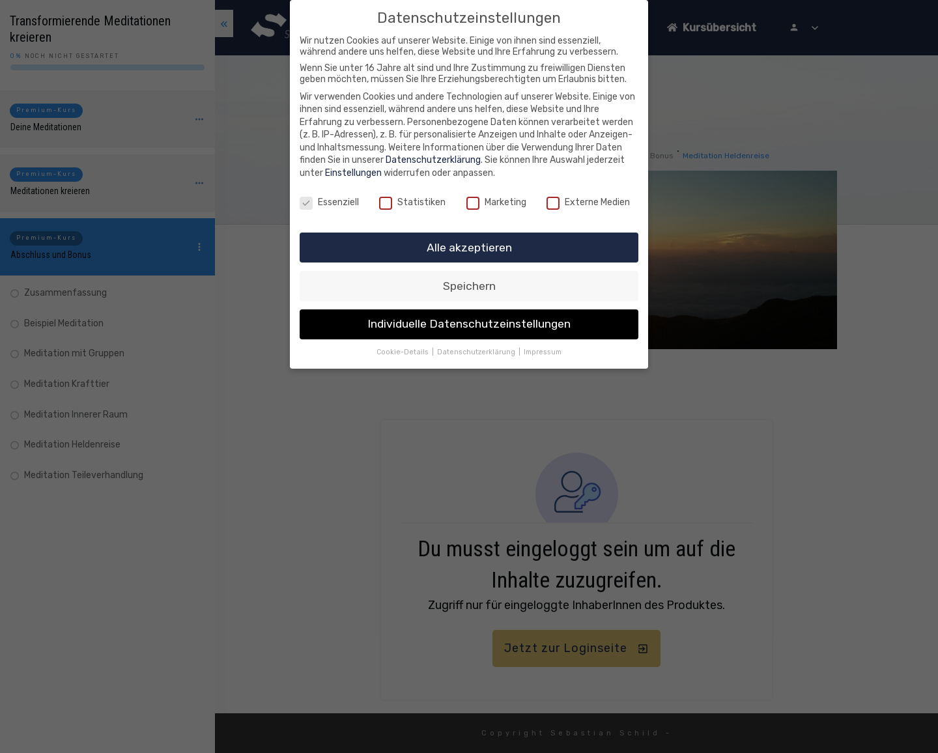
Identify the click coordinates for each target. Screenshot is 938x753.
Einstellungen (353, 172)
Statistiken (412, 202)
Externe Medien (588, 202)
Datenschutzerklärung (433, 159)
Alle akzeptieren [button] (469, 247)
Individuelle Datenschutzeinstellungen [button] (469, 323)
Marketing (496, 202)
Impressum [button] (542, 352)
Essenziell (329, 202)
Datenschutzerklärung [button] (477, 352)
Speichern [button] (469, 285)
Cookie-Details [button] (404, 352)
